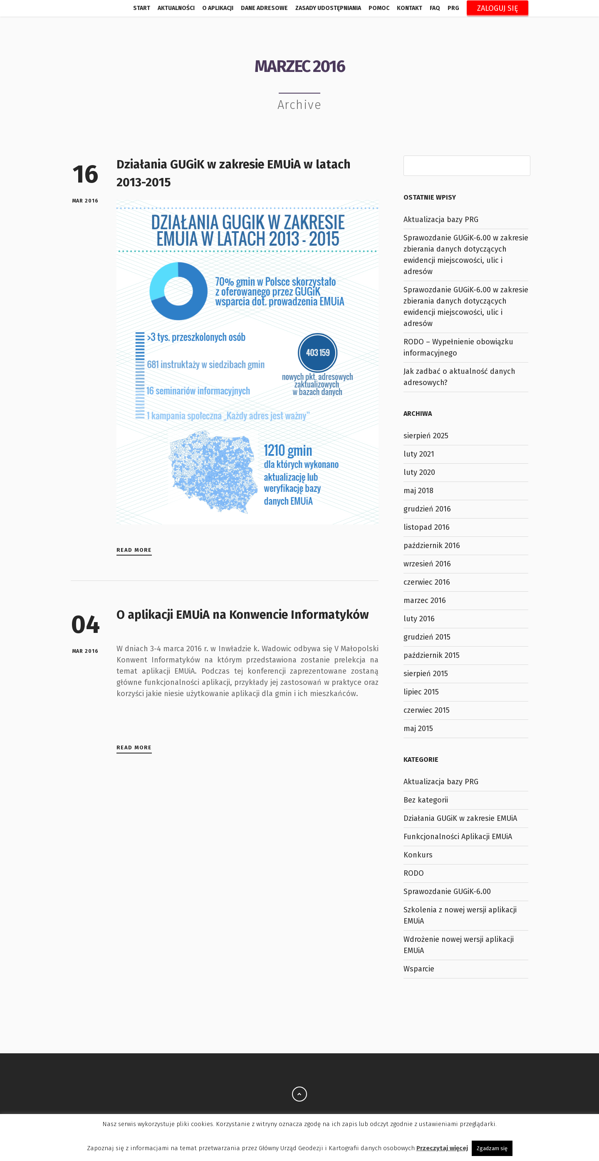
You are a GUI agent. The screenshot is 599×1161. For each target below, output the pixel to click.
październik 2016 (431, 545)
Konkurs (418, 855)
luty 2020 (419, 472)
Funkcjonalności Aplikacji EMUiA (457, 836)
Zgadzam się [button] (492, 1148)
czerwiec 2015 (426, 710)
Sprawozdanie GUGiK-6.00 (447, 891)
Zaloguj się (497, 8)
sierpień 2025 (425, 435)
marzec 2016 (424, 600)
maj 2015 (418, 728)
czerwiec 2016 (426, 582)
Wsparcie (418, 968)
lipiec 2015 (421, 692)
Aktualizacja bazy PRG (440, 219)
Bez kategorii (425, 800)
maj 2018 (418, 490)
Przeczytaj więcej (442, 1148)
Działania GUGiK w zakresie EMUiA (460, 818)
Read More (134, 550)
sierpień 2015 (425, 673)
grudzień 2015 (426, 637)
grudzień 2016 (427, 509)
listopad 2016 (426, 527)
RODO (413, 873)
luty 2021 (418, 454)
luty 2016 (419, 618)
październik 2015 (431, 655)
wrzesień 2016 (427, 563)
